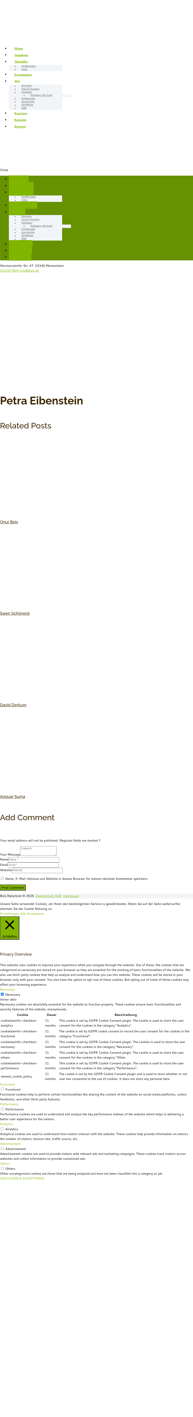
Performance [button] (9, 1104)
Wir (17, 81)
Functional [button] (7, 1084)
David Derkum (13, 705)
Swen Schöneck (15, 613)
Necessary (12, 994)
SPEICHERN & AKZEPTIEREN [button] (22, 1178)
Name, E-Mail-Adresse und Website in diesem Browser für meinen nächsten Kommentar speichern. (76, 878)
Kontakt (20, 120)
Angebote (21, 55)
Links (25, 69)
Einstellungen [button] (10, 913)
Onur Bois (9, 522)
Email (4, 864)
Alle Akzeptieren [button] (32, 913)
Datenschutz (45, 896)
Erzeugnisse (23, 74)
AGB (24, 108)
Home (18, 48)
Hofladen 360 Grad (41, 95)
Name (4, 859)
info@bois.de (29, 270)
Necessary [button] (7, 989)
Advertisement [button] (10, 1144)
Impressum (71, 896)
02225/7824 (9, 270)
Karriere (20, 113)
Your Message (10, 854)
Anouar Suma (12, 796)
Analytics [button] (6, 1124)
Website (6, 870)
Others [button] (5, 1163)
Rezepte (20, 126)
